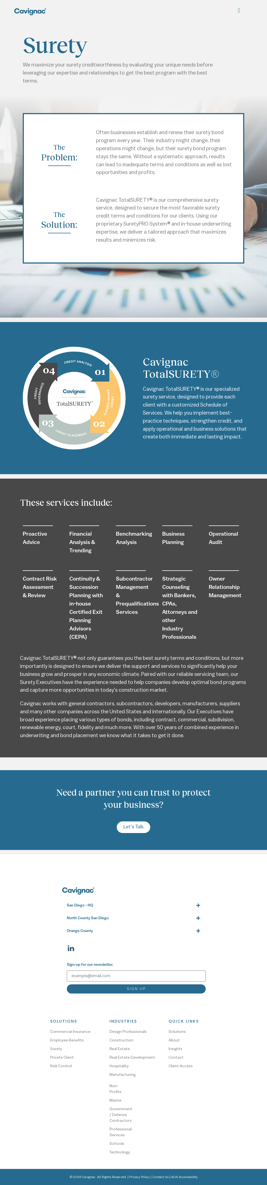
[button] (238, 10)
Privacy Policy (139, 1177)
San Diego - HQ (80, 905)
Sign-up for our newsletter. (90, 965)
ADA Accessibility (184, 1177)
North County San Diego (88, 918)
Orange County (80, 931)
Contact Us (160, 1177)
